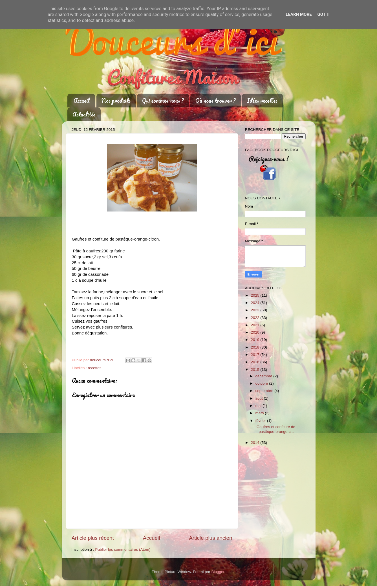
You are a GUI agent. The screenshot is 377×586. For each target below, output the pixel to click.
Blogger (217, 572)
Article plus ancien (210, 538)
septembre (265, 391)
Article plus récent (93, 538)
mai (259, 406)
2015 (255, 369)
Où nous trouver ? (215, 100)
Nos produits (116, 100)
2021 (255, 325)
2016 (255, 362)
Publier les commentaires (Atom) (123, 549)
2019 (255, 340)
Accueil (82, 100)
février (261, 420)
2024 (255, 303)
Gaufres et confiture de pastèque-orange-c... (274, 429)
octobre (262, 383)
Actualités (83, 114)
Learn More (299, 14)
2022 (255, 318)
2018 (255, 347)
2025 (255, 295)
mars (260, 413)
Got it (323, 14)
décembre (264, 376)
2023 (255, 310)
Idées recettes (262, 100)
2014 (255, 442)
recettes (95, 368)
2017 (255, 355)
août (259, 398)
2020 (255, 332)
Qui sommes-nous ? (163, 100)
